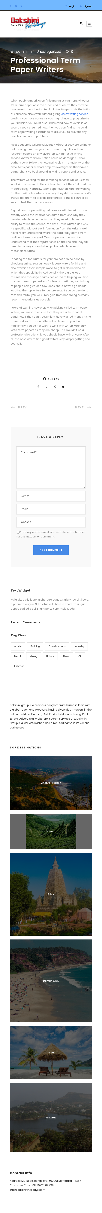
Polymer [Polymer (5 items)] (19, 666)
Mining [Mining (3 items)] (33, 656)
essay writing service (74, 114)
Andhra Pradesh (51, 783)
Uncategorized (49, 51)
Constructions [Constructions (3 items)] (57, 646)
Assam (51, 831)
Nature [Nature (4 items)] (50, 656)
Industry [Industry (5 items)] (79, 646)
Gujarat (51, 1117)
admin (21, 51)
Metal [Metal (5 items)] (17, 656)
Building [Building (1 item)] (35, 646)
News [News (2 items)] (66, 656)
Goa (51, 1052)
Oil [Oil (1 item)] (79, 656)
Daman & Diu (51, 981)
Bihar (51, 894)
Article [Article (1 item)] (18, 646)
